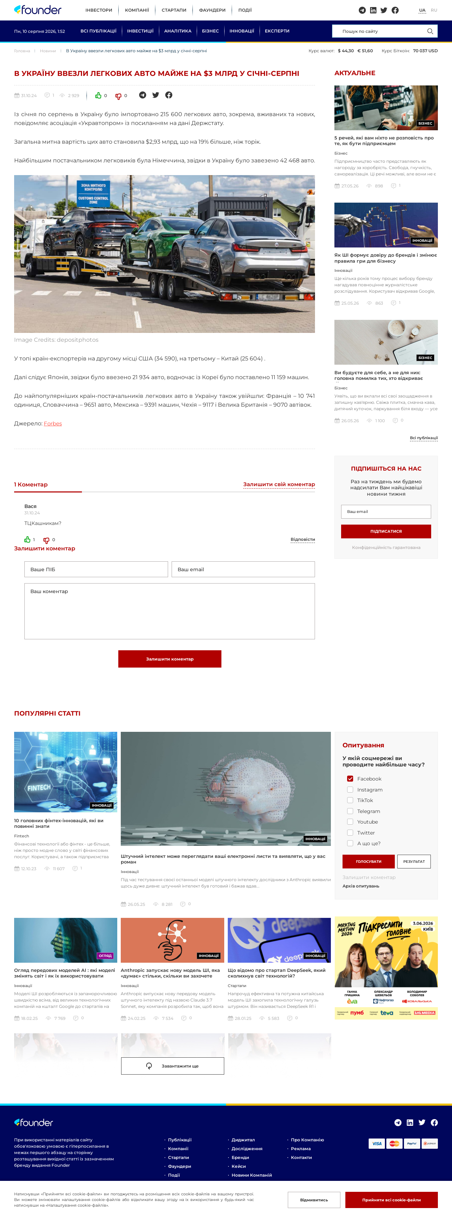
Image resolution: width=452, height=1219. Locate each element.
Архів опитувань (361, 893)
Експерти (277, 31)
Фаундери (212, 10)
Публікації (179, 1146)
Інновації (242, 31)
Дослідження (247, 1155)
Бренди (240, 1164)
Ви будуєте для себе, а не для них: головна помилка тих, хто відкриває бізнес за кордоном (378, 383)
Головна (23, 50)
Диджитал (243, 1146)
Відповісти (303, 539)
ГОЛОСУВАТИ (368, 867)
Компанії (137, 10)
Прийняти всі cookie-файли (386, 1199)
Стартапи (174, 10)
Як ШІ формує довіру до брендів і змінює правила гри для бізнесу (385, 261)
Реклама (301, 1155)
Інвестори (98, 10)
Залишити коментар (170, 664)
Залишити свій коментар (277, 485)
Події (245, 10)
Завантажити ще (172, 1073)
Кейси (239, 1173)
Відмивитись (301, 1199)
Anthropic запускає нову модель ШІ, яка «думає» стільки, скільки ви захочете (170, 980)
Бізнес (210, 31)
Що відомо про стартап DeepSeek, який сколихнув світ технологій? (277, 980)
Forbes (53, 423)
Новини (50, 50)
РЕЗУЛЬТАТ (414, 867)
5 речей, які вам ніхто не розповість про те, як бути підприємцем (384, 142)
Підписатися (386, 536)
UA (422, 10)
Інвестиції (140, 31)
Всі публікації (99, 31)
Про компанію (307, 1146)
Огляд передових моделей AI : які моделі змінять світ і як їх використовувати (64, 980)
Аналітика (177, 31)
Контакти (301, 1164)
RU (434, 10)
